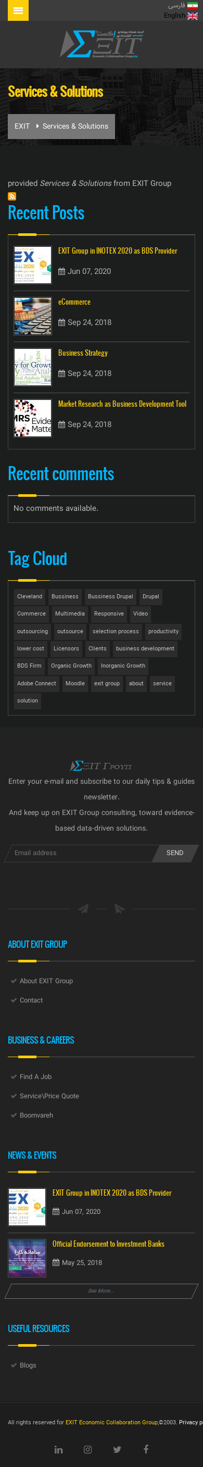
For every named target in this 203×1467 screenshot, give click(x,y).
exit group (107, 684)
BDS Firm (29, 666)
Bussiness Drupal (110, 597)
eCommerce (74, 302)
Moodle (75, 684)
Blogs (28, 1366)
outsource (70, 632)
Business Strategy (83, 353)
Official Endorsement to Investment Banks (108, 1244)
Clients (97, 649)
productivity (163, 632)
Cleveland (29, 597)
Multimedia (70, 614)
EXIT (22, 127)
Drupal (151, 597)
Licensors (66, 649)
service (162, 684)
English (181, 16)
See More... (101, 1291)
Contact (31, 1001)
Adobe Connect (36, 684)
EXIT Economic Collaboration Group (112, 1423)
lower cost (30, 649)
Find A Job (36, 1077)
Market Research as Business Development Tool (122, 404)
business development (145, 649)
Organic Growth (71, 666)
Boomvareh (36, 1116)
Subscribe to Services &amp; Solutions (12, 196)
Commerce (31, 614)
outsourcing (32, 632)
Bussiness (65, 597)
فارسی (183, 6)
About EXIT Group (46, 981)
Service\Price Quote (49, 1097)
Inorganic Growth (123, 666)
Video (140, 614)
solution (27, 701)
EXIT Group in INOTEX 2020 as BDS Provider (117, 251)
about (136, 684)
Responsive (109, 614)
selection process (116, 632)
